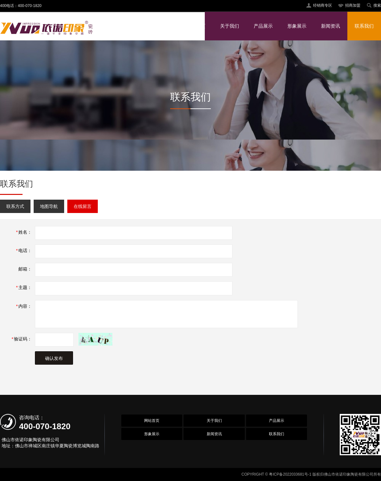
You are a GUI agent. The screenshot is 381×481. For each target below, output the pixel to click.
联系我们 (364, 26)
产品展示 (263, 26)
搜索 (377, 5)
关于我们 (229, 26)
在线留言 (82, 206)
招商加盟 (352, 5)
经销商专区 (322, 5)
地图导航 (49, 206)
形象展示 (296, 26)
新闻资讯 (330, 26)
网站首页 (195, 26)
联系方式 (15, 206)
